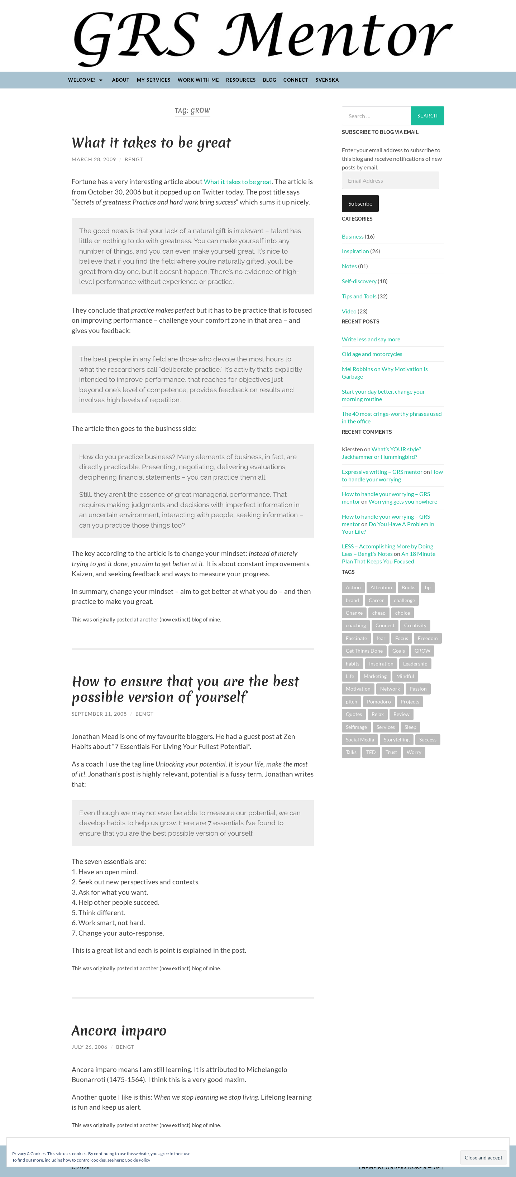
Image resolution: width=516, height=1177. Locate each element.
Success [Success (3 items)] (427, 739)
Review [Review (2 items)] (401, 714)
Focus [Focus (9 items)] (401, 638)
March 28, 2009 (94, 159)
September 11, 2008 (99, 713)
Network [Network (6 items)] (390, 689)
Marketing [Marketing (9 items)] (375, 676)
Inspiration (355, 251)
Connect (296, 80)
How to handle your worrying (392, 475)
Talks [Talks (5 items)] (351, 752)
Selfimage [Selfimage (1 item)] (356, 727)
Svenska (327, 80)
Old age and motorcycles (372, 353)
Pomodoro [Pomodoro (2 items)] (379, 701)
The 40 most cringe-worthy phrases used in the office (392, 417)
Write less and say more (371, 339)
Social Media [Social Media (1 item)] (360, 739)
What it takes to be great (152, 142)
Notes (349, 266)
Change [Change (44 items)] (354, 613)
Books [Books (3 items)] (408, 587)
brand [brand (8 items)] (352, 600)
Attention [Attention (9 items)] (381, 587)
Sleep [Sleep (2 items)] (410, 727)
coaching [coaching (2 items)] (356, 625)
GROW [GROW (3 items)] (422, 651)
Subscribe (360, 203)
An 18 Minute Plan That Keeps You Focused (388, 557)
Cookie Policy (137, 1160)
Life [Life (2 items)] (350, 676)
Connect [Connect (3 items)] (385, 625)
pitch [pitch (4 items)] (351, 701)
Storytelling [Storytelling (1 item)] (397, 739)
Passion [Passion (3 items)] (418, 689)
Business (353, 236)
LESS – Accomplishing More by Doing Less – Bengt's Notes (387, 550)
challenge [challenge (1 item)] (404, 600)
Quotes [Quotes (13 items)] (354, 714)
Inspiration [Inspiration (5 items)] (381, 663)
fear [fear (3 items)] (381, 638)
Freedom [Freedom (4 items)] (428, 638)
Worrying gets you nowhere (403, 501)
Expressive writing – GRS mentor (382, 471)
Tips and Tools (359, 296)
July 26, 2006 (90, 1046)
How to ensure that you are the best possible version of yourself (186, 689)
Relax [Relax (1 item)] (378, 714)
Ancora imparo (120, 1029)
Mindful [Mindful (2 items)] (405, 676)
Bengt (134, 159)
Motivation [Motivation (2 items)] (358, 689)
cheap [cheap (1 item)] (379, 613)
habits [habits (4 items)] (352, 663)
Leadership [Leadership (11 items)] (415, 663)
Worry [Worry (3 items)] (414, 752)
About (121, 80)
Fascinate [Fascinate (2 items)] (356, 638)
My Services (154, 80)
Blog (269, 80)
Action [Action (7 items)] (353, 587)
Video (349, 311)
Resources (241, 80)
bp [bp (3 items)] (428, 587)
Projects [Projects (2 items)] (410, 701)
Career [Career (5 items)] (376, 600)
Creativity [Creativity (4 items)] (415, 625)
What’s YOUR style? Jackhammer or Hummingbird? (381, 453)
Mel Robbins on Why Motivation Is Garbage (385, 372)
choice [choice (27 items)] (402, 613)
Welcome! (82, 80)
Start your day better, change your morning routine (383, 395)
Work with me (198, 80)
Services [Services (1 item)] (386, 727)
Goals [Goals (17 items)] (398, 651)
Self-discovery (359, 281)
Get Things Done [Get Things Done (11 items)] (364, 651)
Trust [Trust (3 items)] (391, 752)
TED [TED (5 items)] (371, 752)
